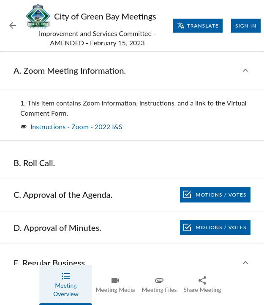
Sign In (246, 26)
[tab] (65, 285)
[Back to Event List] (12, 25)
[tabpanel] (132, 178)
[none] (135, 108)
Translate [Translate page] (198, 25)
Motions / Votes (215, 194)
